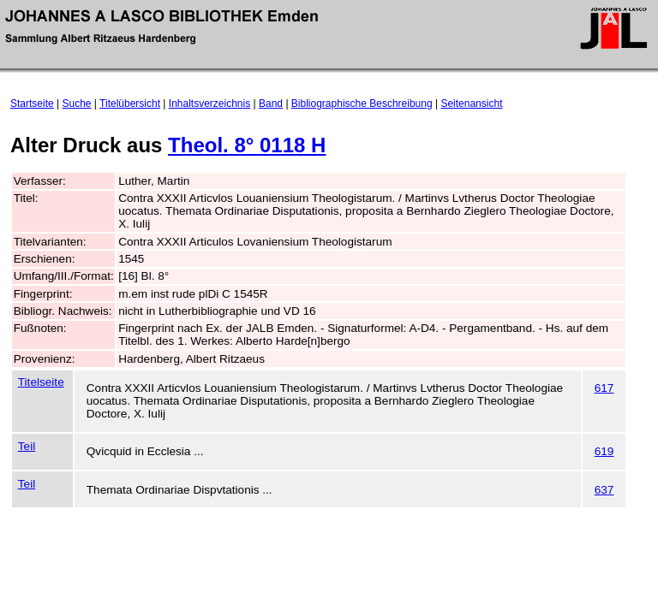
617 (604, 388)
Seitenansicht (471, 104)
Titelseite (41, 382)
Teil (26, 446)
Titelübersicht (129, 104)
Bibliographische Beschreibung (362, 104)
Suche (77, 104)
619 (604, 451)
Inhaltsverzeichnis (209, 104)
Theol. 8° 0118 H (247, 145)
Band (271, 104)
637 (604, 489)
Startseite (32, 104)
